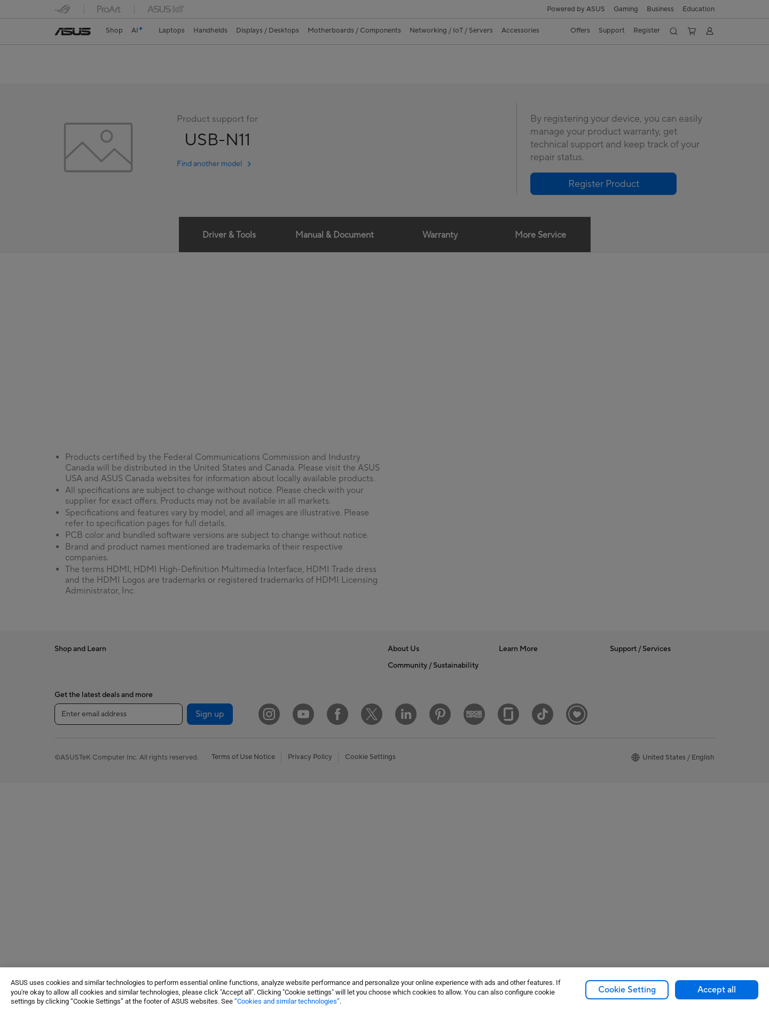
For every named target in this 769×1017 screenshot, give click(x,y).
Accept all (716, 989)
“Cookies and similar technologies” (287, 1001)
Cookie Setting (627, 989)
